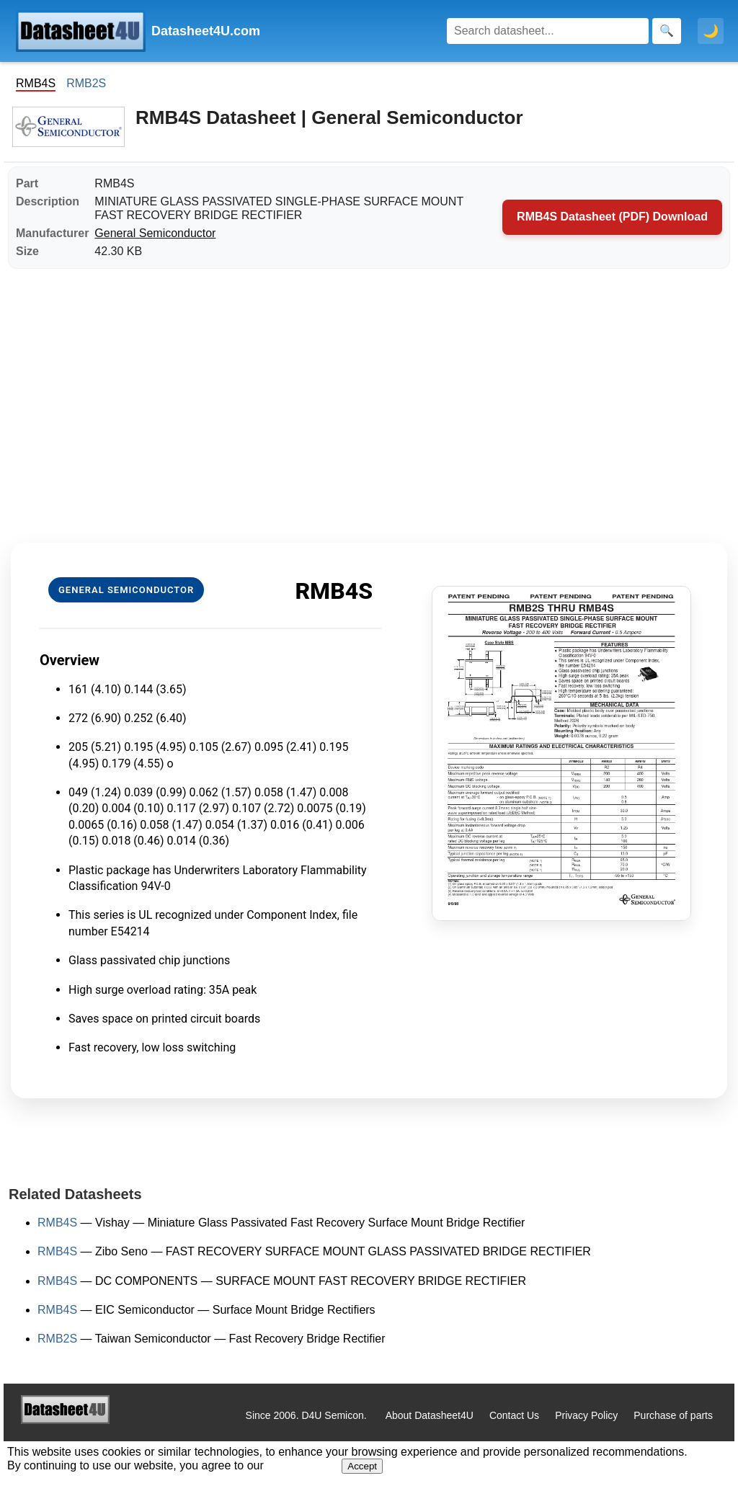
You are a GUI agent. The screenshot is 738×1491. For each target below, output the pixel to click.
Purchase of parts (673, 1415)
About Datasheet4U (430, 1415)
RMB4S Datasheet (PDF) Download (612, 216)
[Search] (548, 31)
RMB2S (86, 83)
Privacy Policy (586, 1415)
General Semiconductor (154, 233)
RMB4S (57, 1222)
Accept (362, 1466)
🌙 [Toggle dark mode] (711, 31)
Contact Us (514, 1415)
